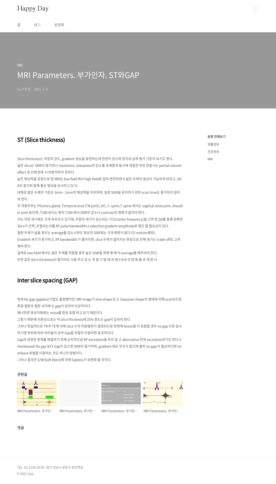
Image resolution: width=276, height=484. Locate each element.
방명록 (59, 24)
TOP (255, 469)
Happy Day (33, 9)
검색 (245, 9)
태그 (37, 24)
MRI (210, 159)
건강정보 (213, 151)
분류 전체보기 (217, 136)
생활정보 (213, 144)
